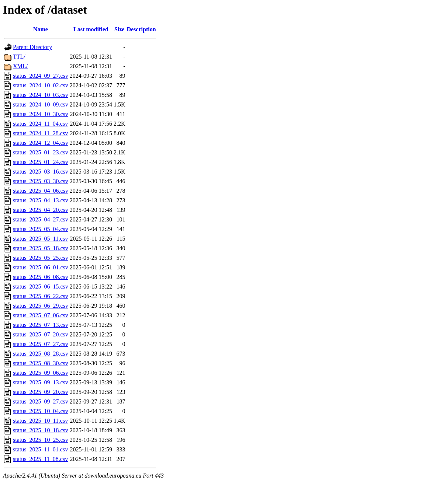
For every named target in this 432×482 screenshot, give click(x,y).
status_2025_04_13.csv (40, 200)
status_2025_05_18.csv (40, 248)
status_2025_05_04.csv (40, 229)
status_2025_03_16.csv (40, 171)
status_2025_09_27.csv (40, 401)
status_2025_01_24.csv (40, 162)
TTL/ (19, 56)
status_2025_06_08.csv (40, 277)
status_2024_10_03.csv (40, 95)
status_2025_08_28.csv (40, 353)
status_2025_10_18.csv (40, 430)
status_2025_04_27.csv (40, 219)
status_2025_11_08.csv (40, 459)
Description (141, 29)
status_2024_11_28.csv (40, 133)
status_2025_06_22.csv (40, 296)
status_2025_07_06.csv (40, 315)
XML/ (20, 66)
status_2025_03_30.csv (40, 181)
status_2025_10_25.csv (40, 440)
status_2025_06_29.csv (40, 306)
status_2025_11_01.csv (40, 449)
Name (40, 29)
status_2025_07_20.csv (40, 334)
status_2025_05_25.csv (40, 258)
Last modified (90, 29)
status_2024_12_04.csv (40, 143)
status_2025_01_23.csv (40, 152)
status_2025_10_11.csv (40, 421)
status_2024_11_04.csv (40, 123)
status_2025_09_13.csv (40, 382)
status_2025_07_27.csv (40, 344)
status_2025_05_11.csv (40, 238)
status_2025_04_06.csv (40, 191)
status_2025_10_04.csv (40, 411)
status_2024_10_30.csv (40, 114)
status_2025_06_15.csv (40, 286)
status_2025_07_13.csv (40, 325)
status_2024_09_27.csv (40, 76)
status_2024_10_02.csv (40, 85)
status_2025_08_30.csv (40, 363)
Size (119, 29)
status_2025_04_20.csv (40, 210)
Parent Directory (32, 47)
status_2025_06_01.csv (40, 267)
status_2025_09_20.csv (40, 392)
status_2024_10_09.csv (40, 104)
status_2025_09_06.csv (40, 373)
